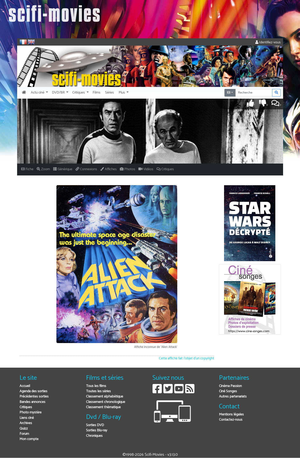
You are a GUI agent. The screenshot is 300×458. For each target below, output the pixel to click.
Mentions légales (231, 414)
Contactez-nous (230, 420)
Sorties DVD (95, 425)
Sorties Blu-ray (96, 430)
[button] (39, 93)
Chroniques (94, 436)
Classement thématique (103, 407)
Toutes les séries (98, 391)
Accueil (25, 386)
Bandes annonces (32, 402)
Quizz (24, 429)
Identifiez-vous (268, 42)
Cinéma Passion (230, 386)
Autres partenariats (233, 397)
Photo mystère (31, 412)
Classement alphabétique (104, 397)
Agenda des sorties (33, 391)
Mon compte (29, 439)
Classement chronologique (105, 402)
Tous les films (96, 386)
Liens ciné (27, 418)
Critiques (26, 407)
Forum (24, 434)
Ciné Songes (228, 391)
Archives (26, 423)
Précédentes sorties (34, 397)
